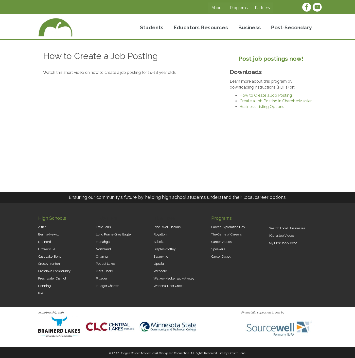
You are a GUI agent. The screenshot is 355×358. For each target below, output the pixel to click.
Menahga (103, 242)
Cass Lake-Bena (49, 256)
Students (151, 27)
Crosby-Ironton (49, 263)
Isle (40, 293)
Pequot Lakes (105, 263)
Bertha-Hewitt (48, 234)
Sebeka (159, 242)
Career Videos (221, 242)
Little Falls (103, 227)
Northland (103, 249)
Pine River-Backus (167, 227)
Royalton (160, 234)
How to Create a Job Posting (266, 95)
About (217, 7)
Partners (262, 7)
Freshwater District (52, 278)
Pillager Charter (107, 286)
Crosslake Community (54, 271)
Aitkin (42, 227)
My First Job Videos (283, 243)
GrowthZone (237, 353)
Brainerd (44, 242)
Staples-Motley (165, 249)
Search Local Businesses (287, 228)
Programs (239, 7)
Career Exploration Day (228, 227)
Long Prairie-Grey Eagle (113, 234)
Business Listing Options (262, 106)
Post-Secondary (291, 27)
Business (249, 27)
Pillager (101, 278)
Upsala (159, 263)
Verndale (160, 271)
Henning (44, 286)
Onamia (102, 256)
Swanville (161, 256)
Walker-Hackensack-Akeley (174, 278)
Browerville (46, 249)
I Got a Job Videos (281, 235)
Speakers (218, 249)
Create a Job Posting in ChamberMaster (276, 101)
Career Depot (221, 256)
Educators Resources (201, 27)
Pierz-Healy (104, 271)
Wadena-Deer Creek (168, 286)
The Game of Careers (226, 234)
